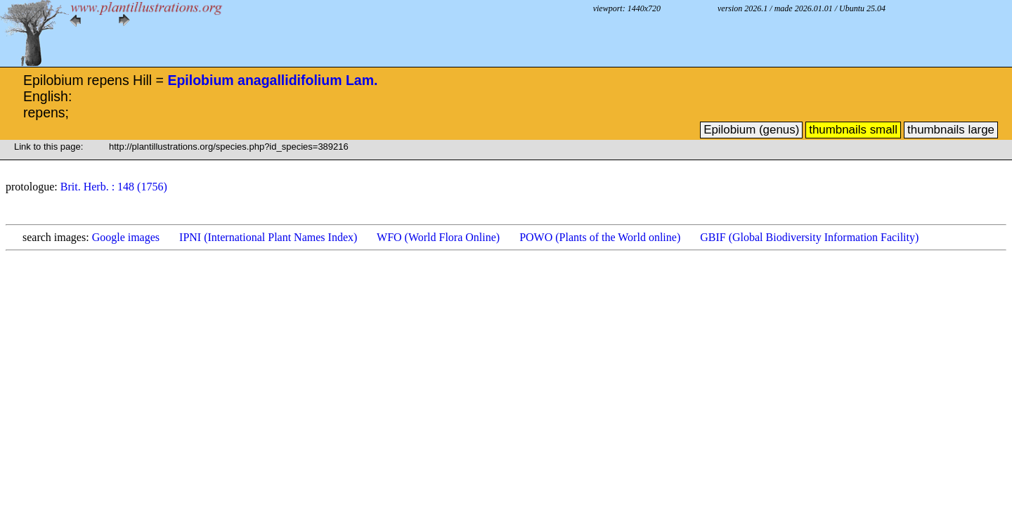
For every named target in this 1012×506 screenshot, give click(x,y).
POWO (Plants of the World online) (599, 237)
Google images (126, 237)
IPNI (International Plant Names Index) (268, 237)
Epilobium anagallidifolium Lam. (272, 80)
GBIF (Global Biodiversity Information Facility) (809, 237)
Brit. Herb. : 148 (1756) (113, 187)
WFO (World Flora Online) (438, 237)
